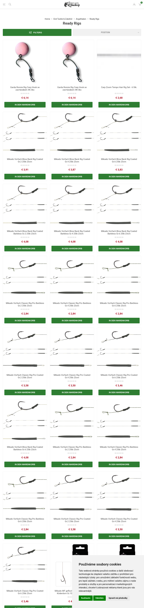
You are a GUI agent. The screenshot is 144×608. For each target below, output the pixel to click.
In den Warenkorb (25, 105)
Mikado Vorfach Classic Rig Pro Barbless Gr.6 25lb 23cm (119, 304)
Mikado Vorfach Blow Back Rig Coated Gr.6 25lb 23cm (119, 160)
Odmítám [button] (99, 598)
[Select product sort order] (107, 32)
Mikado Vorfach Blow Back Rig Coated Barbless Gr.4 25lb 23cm (72, 232)
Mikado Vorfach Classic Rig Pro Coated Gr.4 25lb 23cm (72, 376)
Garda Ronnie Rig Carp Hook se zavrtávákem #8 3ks (72, 88)
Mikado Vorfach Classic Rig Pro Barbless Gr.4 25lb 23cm (72, 304)
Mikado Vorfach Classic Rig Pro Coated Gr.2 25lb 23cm (25, 376)
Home (47, 19)
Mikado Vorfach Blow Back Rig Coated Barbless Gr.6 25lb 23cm (119, 232)
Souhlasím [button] (85, 598)
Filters (37, 32)
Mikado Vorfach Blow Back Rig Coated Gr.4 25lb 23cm (72, 160)
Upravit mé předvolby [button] (118, 598)
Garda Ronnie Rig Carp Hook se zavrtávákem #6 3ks (25, 88)
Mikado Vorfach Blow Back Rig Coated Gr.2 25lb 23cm (25, 160)
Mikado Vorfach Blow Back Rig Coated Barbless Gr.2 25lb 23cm (25, 232)
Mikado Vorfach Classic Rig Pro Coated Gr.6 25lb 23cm (119, 376)
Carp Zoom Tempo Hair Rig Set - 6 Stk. (119, 87)
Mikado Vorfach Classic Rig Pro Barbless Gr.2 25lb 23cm (25, 304)
